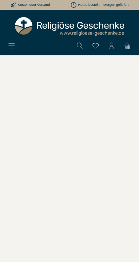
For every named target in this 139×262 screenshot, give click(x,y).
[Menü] (12, 45)
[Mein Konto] (112, 45)
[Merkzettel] (96, 45)
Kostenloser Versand (34, 5)
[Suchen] (80, 45)
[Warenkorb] (127, 45)
